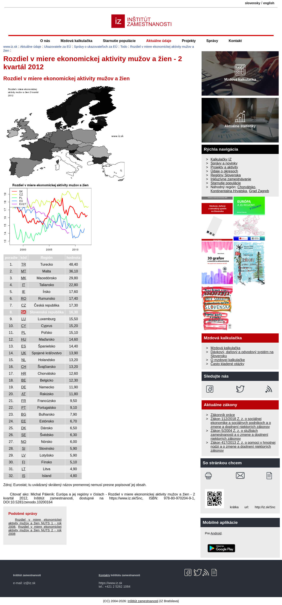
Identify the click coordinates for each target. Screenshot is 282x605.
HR (23, 373)
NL (23, 360)
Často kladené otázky (227, 364)
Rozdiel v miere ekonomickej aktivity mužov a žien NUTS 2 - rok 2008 (34, 530)
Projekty (189, 41)
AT (23, 394)
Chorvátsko (246, 187)
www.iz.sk (10, 46)
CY (23, 326)
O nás (45, 41)
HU (23, 339)
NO (23, 442)
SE (23, 435)
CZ (23, 305)
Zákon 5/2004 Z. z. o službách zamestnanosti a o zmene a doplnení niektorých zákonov (239, 434)
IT (23, 285)
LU (23, 319)
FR (23, 401)
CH (23, 367)
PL (23, 332)
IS (23, 476)
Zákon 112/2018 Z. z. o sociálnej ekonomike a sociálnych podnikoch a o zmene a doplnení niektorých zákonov (241, 423)
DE (23, 387)
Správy (212, 41)
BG (23, 414)
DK (23, 428)
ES (23, 346)
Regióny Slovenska (226, 175)
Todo (123, 46)
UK (23, 353)
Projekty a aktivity (224, 167)
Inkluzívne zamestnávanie (231, 179)
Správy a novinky (224, 163)
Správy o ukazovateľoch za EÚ (95, 46)
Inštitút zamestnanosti (143, 601)
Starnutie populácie (119, 41)
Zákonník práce (223, 415)
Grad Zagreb (259, 191)
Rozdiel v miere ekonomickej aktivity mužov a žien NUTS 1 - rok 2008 (34, 523)
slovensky (252, 3)
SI (23, 448)
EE (23, 421)
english (268, 3)
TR (23, 264)
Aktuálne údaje (158, 41)
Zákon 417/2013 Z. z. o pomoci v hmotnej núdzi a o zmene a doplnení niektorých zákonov (243, 446)
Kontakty (104, 575)
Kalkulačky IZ (221, 159)
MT (23, 271)
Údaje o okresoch (224, 171)
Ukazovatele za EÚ (57, 46)
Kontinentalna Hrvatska (229, 191)
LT (23, 469)
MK (23, 278)
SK (23, 312)
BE (23, 380)
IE (23, 292)
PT (23, 407)
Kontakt (235, 41)
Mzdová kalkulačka (76, 41)
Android (216, 533)
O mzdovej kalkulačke (228, 360)
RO (23, 298)
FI (23, 462)
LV (24, 455)
